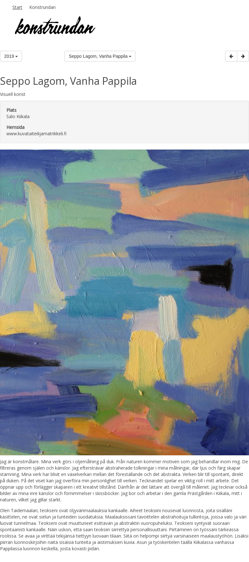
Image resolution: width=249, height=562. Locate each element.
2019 (11, 56)
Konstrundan (42, 7)
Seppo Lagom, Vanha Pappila (100, 56)
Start (17, 7)
